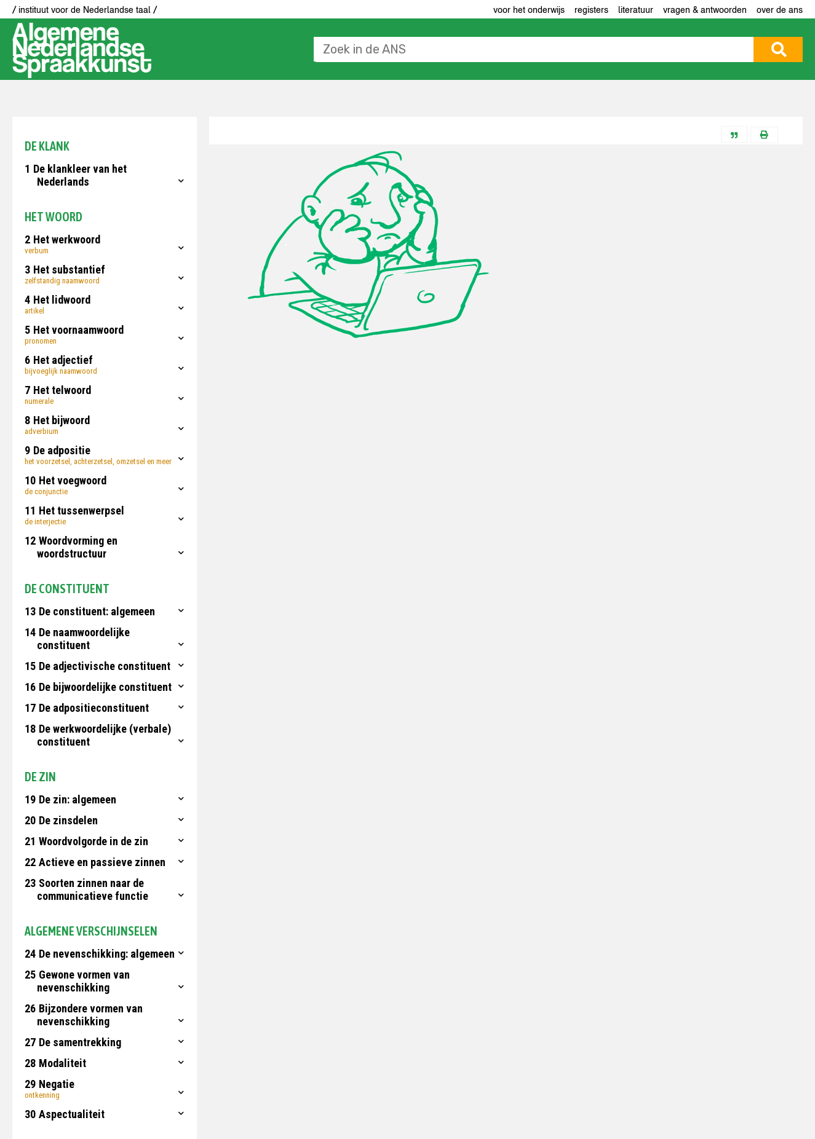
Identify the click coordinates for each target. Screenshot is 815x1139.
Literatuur (635, 10)
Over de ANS (780, 10)
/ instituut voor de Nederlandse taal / (84, 10)
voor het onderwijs (529, 10)
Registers (591, 10)
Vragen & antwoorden (705, 10)
